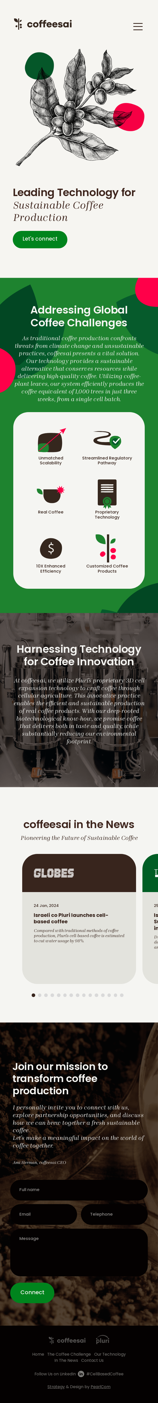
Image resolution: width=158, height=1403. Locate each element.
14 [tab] (115, 995)
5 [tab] (58, 995)
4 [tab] (52, 995)
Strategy (56, 1387)
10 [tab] (90, 995)
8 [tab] (77, 995)
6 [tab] (65, 995)
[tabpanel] (79, 919)
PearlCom (101, 1387)
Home (38, 1355)
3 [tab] (46, 995)
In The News (66, 1361)
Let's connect (39, 239)
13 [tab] (109, 995)
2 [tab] (40, 995)
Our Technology (110, 1355)
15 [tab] (122, 995)
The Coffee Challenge (69, 1355)
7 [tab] (71, 995)
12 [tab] (103, 995)
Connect (32, 1292)
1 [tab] (33, 995)
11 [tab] (96, 995)
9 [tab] (84, 995)
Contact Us (92, 1361)
